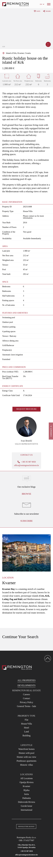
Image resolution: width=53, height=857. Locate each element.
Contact (26, 698)
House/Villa (26, 723)
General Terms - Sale (26, 706)
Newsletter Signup (26, 826)
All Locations (26, 778)
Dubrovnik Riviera (26, 802)
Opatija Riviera (26, 782)
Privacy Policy (26, 702)
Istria (26, 794)
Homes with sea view (26, 757)
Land (26, 731)
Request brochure (26, 409)
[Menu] (49, 4)
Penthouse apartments (26, 761)
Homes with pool (26, 753)
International (26, 810)
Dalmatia (26, 798)
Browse (26, 494)
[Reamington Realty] (17, 667)
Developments (26, 685)
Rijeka (27, 790)
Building (26, 735)
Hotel (26, 727)
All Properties (27, 680)
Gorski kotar (26, 806)
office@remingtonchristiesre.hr (26, 465)
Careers (26, 694)
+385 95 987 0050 (26, 851)
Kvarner (26, 786)
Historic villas (26, 765)
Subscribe (26, 521)
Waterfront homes (26, 749)
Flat (26, 720)
